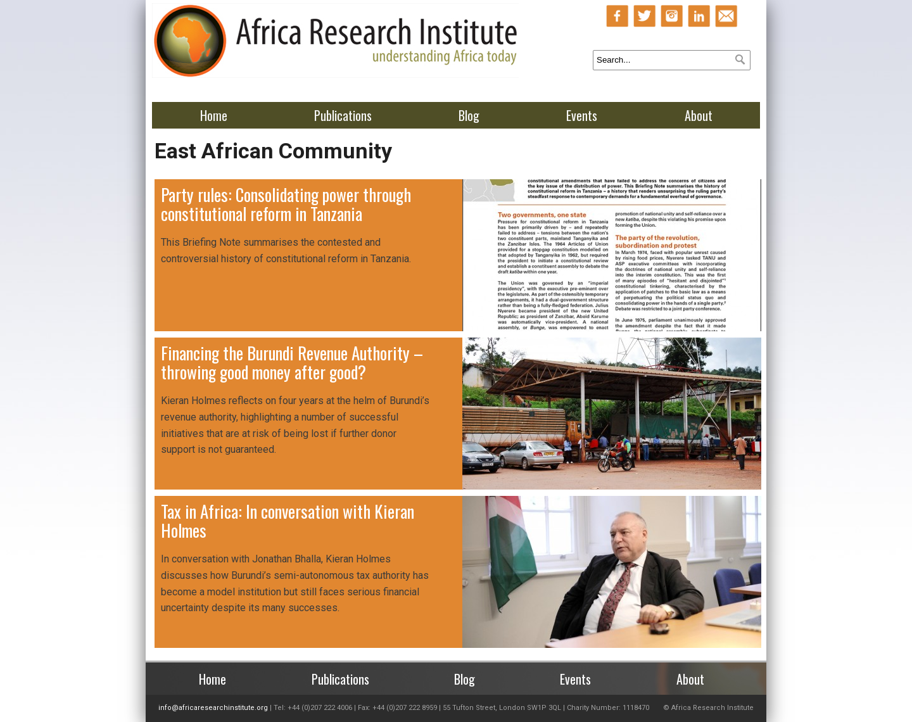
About (698, 115)
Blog (469, 115)
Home (213, 115)
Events (581, 115)
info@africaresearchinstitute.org (213, 708)
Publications (343, 115)
